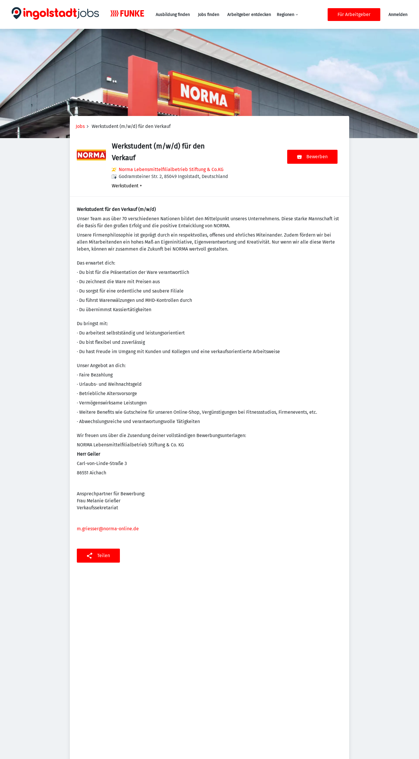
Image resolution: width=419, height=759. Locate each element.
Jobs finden (208, 14)
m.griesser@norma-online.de (108, 528)
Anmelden (397, 14)
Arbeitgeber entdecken (249, 14)
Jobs (80, 126)
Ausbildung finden (173, 14)
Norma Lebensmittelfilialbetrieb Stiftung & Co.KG (171, 169)
